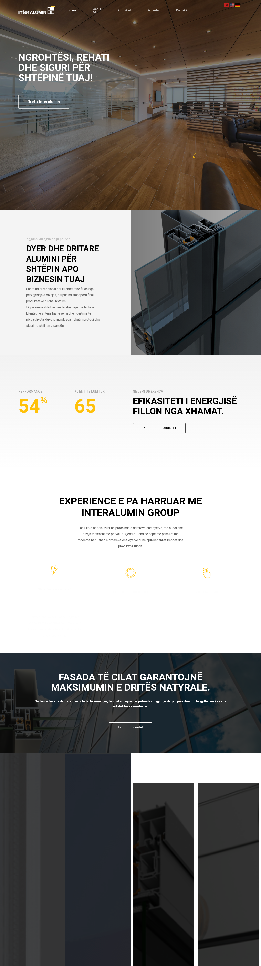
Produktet (124, 10)
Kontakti (181, 10)
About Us (97, 10)
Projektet (153, 10)
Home (72, 10)
